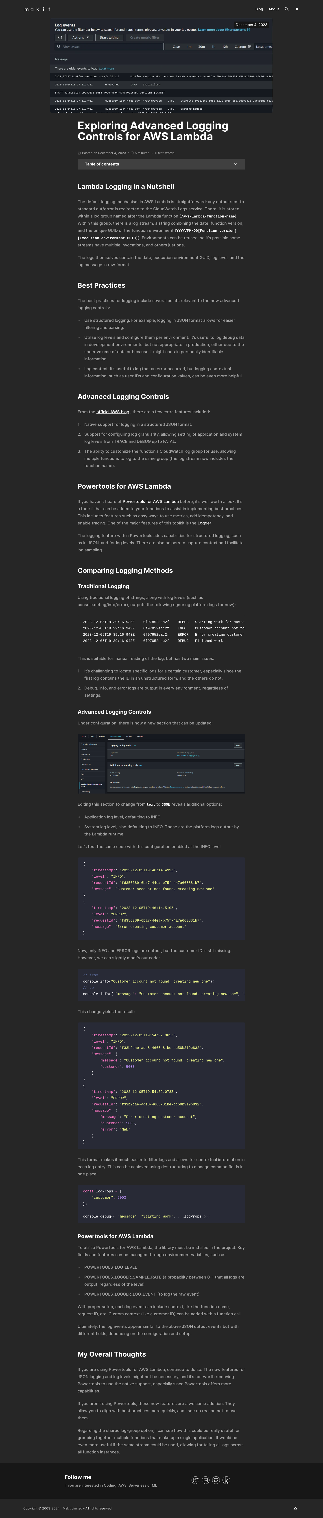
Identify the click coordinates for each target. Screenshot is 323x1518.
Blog (259, 9)
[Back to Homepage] (37, 9)
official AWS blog (112, 411)
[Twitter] (195, 1480)
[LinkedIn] (206, 1480)
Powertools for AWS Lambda (151, 501)
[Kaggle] (226, 1480)
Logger (204, 523)
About (273, 9)
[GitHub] (216, 1480)
